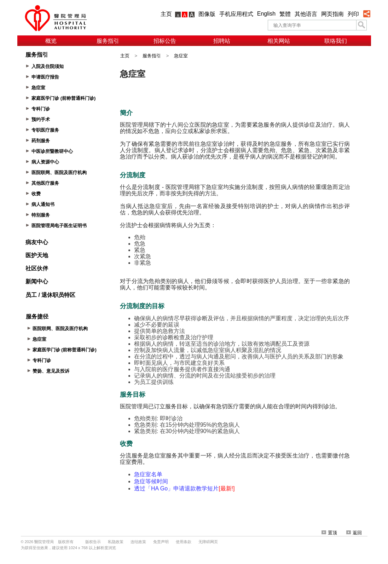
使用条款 (183, 542)
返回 (354, 532)
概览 (51, 41)
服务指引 (108, 41)
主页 (166, 14)
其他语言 (306, 14)
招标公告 (165, 41)
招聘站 (221, 41)
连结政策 (138, 542)
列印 (353, 14)
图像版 (206, 14)
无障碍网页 (208, 542)
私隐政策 (115, 542)
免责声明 (161, 542)
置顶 (329, 532)
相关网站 (278, 41)
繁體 (285, 14)
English (266, 14)
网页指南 (332, 14)
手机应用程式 (236, 14)
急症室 (181, 55)
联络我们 (335, 41)
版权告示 (93, 542)
